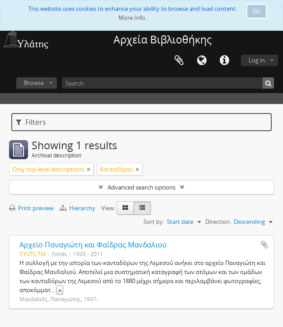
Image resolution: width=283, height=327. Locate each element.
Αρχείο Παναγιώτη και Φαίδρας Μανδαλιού (93, 245)
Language (201, 60)
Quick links (224, 60)
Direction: (218, 222)
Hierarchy (78, 208)
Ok (256, 11)
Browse (34, 83)
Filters (31, 122)
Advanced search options (141, 187)
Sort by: (153, 222)
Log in (257, 60)
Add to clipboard (264, 244)
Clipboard (179, 60)
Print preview (31, 208)
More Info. (132, 18)
